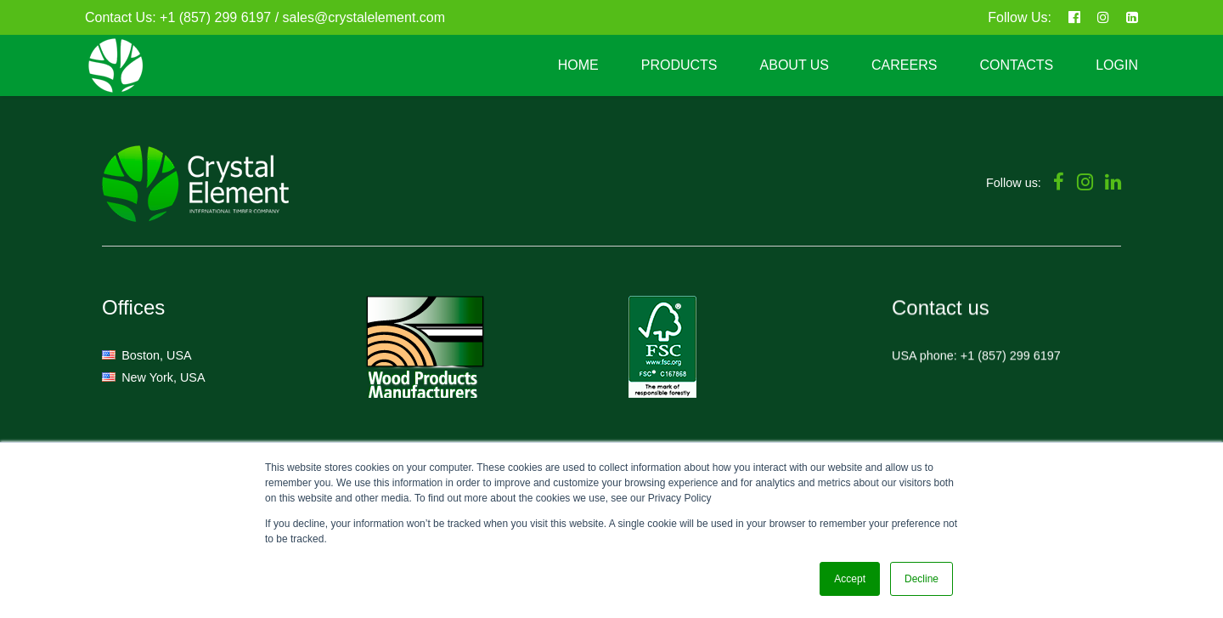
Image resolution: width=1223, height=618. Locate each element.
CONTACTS (1016, 65)
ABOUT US (795, 65)
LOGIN (1117, 65)
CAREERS (904, 65)
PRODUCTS (679, 65)
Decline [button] (921, 579)
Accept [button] (849, 579)
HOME (578, 65)
